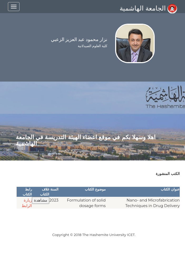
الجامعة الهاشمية (148, 8)
